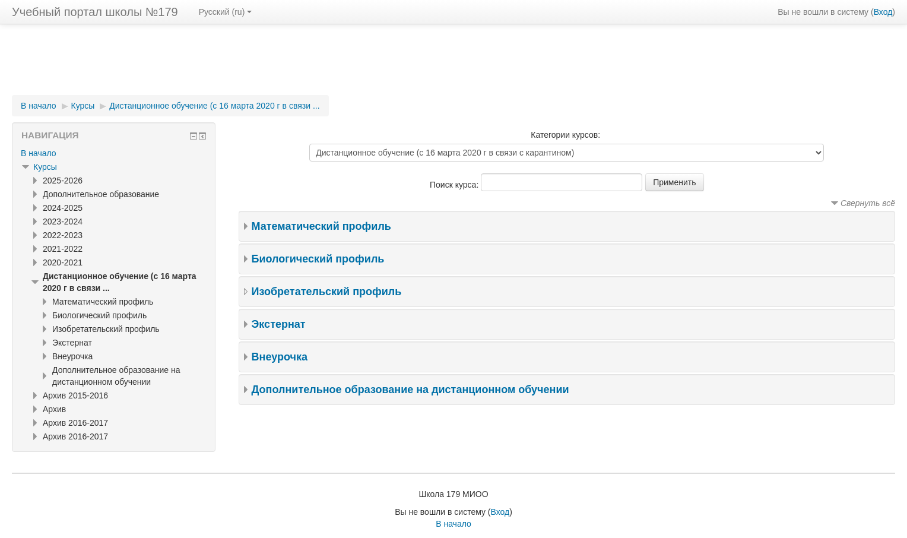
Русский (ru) (225, 12)
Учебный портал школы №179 (95, 11)
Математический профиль (321, 226)
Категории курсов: (565, 135)
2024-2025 (63, 208)
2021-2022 (63, 249)
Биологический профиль (318, 259)
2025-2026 (63, 180)
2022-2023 (63, 235)
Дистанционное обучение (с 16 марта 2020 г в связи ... (214, 105)
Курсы (83, 105)
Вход (883, 12)
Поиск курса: (455, 184)
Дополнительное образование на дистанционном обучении (410, 389)
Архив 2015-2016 (75, 395)
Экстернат (279, 324)
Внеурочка (279, 357)
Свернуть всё (868, 203)
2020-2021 (63, 262)
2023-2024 (63, 221)
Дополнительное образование (101, 194)
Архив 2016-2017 (75, 423)
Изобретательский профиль (327, 292)
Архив (54, 409)
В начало (38, 105)
